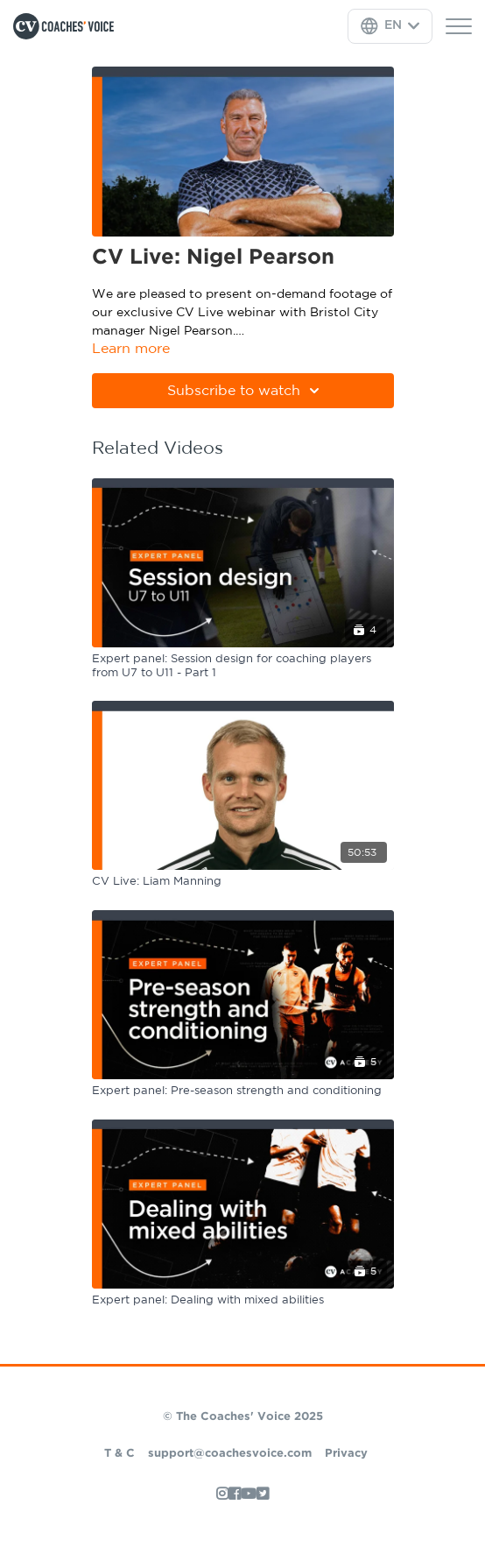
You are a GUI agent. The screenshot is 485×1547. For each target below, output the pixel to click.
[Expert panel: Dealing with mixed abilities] (243, 1301)
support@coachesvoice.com (230, 1453)
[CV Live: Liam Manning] (243, 882)
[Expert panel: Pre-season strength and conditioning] (243, 1091)
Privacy (346, 1453)
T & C (119, 1453)
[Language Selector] (390, 26)
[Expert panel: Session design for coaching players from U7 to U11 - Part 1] (243, 666)
